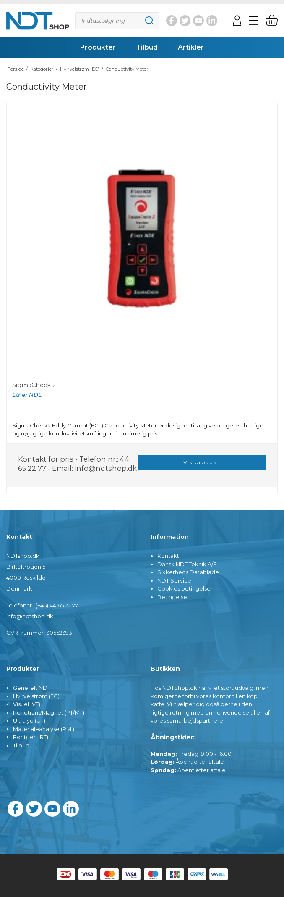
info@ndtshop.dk (106, 468)
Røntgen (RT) (30, 736)
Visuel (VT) (26, 704)
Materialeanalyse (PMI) (43, 729)
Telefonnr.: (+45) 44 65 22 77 (42, 605)
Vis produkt (201, 462)
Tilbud (21, 745)
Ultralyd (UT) (29, 720)
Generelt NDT (31, 687)
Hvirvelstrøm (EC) (36, 696)
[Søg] (117, 20)
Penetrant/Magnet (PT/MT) (48, 712)
